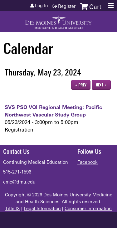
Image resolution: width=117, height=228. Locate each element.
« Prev (80, 84)
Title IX (12, 209)
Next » (101, 84)
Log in (41, 6)
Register (67, 6)
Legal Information (42, 209)
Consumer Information (88, 209)
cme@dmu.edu (19, 182)
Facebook (87, 162)
